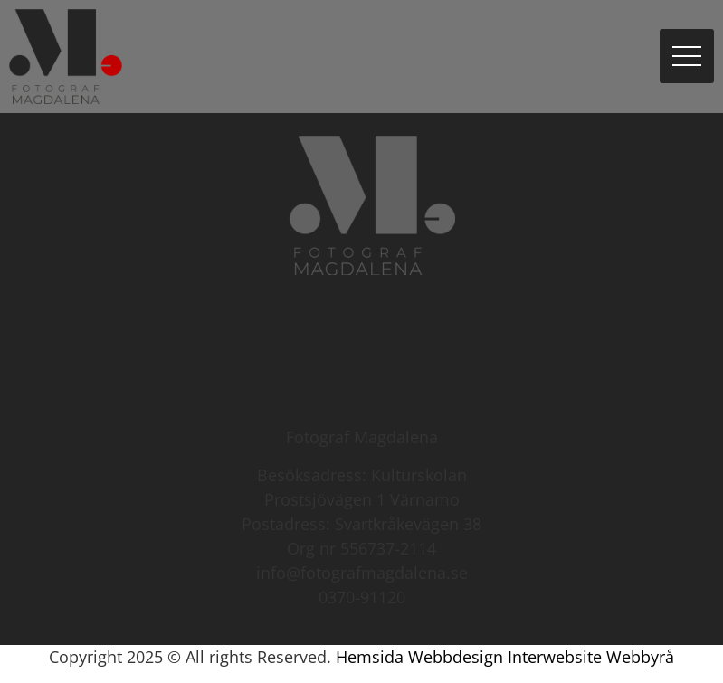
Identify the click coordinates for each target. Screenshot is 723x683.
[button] (687, 56)
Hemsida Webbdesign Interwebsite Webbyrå (505, 657)
